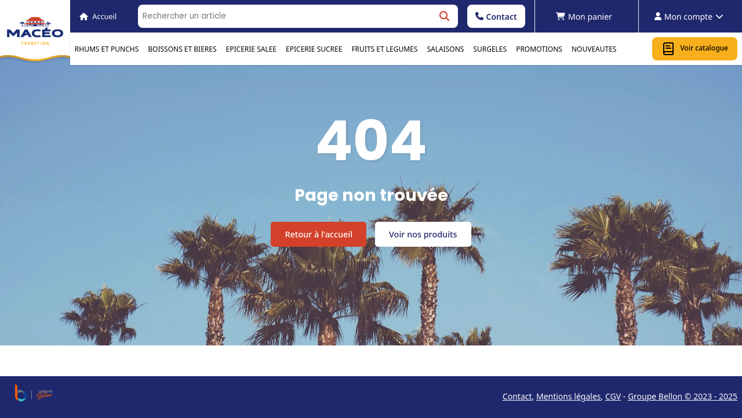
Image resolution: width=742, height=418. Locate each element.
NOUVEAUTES (594, 49)
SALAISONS (445, 49)
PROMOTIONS (539, 49)
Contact (496, 16)
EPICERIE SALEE (251, 49)
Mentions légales (568, 396)
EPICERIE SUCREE (314, 49)
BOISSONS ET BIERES (182, 49)
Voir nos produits (423, 234)
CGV (613, 396)
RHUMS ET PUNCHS (107, 49)
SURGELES (490, 49)
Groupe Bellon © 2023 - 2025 (682, 396)
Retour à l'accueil (318, 234)
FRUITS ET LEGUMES (384, 49)
